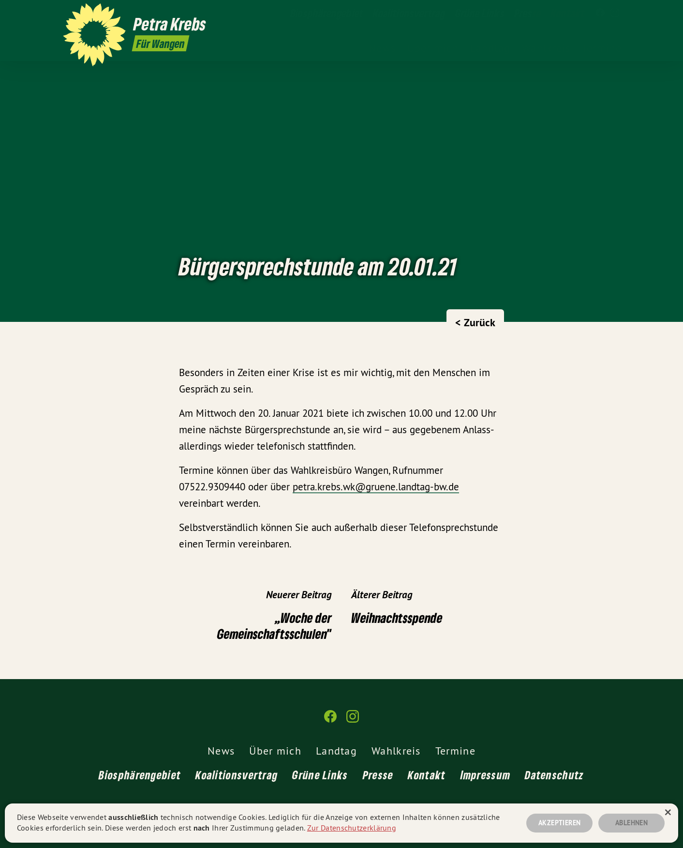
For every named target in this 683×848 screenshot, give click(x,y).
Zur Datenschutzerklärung (351, 828)
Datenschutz (554, 775)
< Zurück (475, 322)
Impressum (485, 775)
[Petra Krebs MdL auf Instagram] (615, 13)
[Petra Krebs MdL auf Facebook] (600, 13)
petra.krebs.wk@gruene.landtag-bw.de (376, 486)
